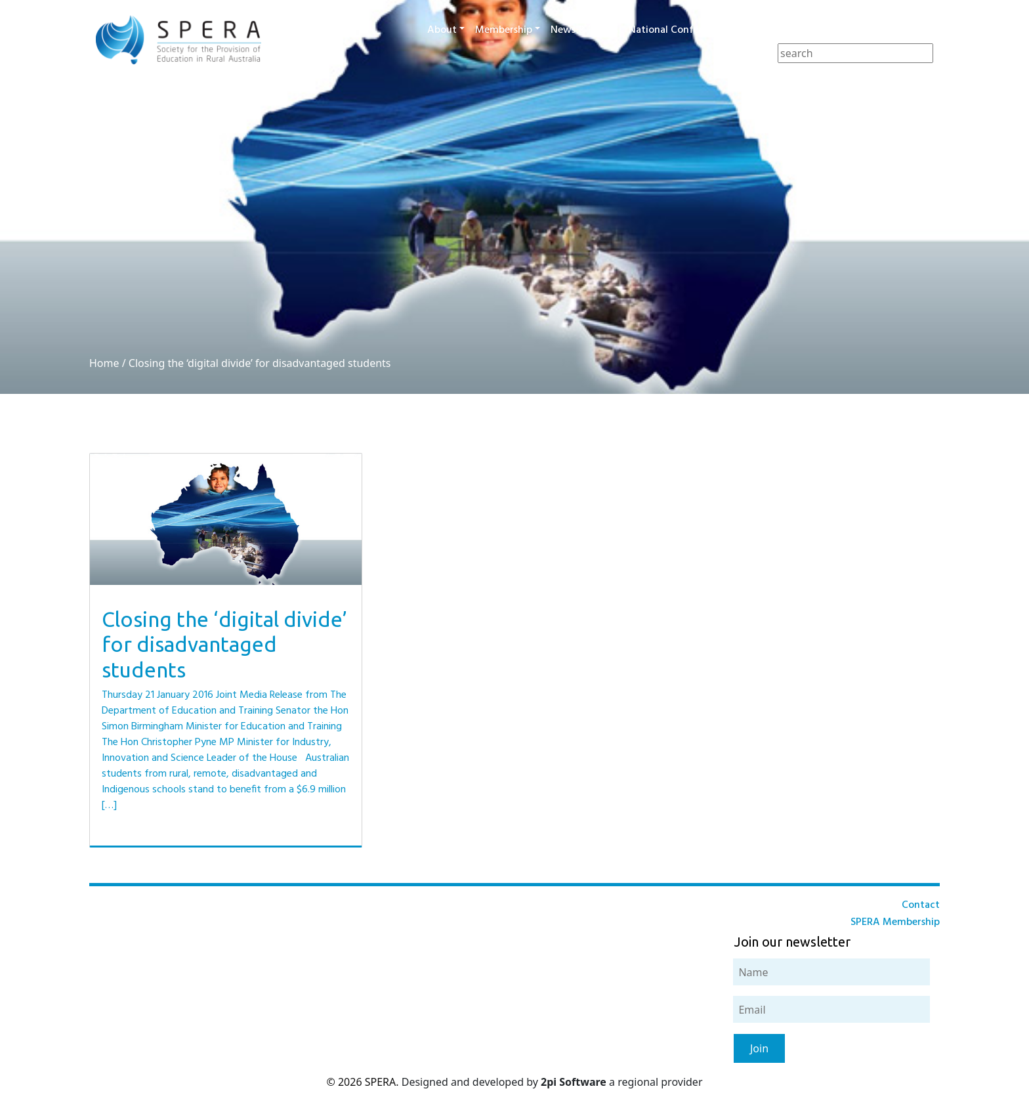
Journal (813, 30)
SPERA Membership (895, 922)
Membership (503, 30)
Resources (863, 30)
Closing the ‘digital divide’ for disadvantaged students (260, 363)
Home (104, 363)
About (442, 30)
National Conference (676, 30)
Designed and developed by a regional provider (552, 1082)
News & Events (584, 30)
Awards (760, 30)
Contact (915, 30)
